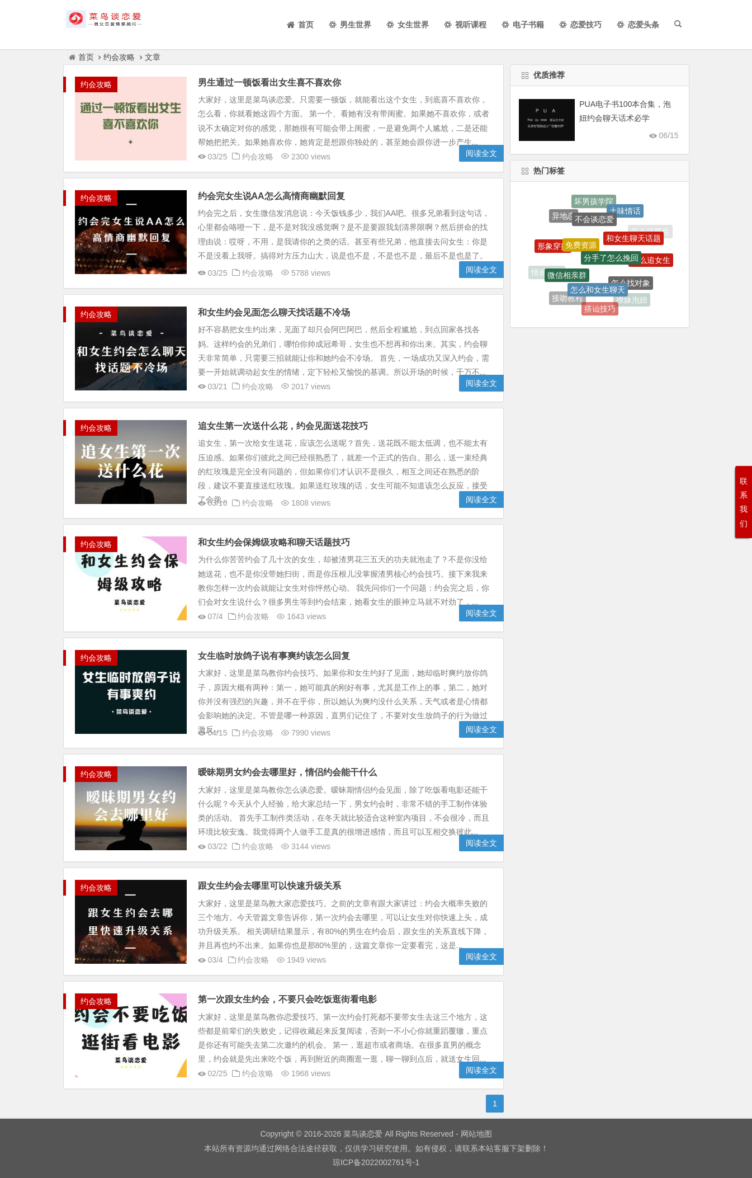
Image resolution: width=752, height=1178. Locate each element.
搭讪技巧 (600, 309)
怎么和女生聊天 (597, 292)
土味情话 (625, 212)
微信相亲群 (567, 278)
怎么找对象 (630, 285)
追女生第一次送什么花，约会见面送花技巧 (283, 426)
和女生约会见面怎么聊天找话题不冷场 (274, 312)
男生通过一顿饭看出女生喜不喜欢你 (269, 82)
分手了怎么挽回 (611, 262)
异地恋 (563, 217)
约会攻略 (119, 57)
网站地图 (475, 1133)
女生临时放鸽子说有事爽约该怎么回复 (274, 656)
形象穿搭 (553, 248)
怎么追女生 (650, 261)
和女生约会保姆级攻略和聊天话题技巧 (274, 542)
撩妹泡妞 (631, 300)
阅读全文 (481, 153)
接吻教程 (567, 299)
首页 (81, 57)
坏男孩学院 (593, 202)
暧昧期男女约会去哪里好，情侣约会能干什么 (287, 772)
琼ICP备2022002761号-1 (376, 1162)
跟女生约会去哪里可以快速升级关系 (269, 885)
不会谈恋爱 (594, 222)
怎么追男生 (650, 231)
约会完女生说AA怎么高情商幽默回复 (271, 196)
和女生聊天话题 (633, 241)
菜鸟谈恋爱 (362, 1133)
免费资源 (581, 248)
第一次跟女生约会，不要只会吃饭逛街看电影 (287, 999)
